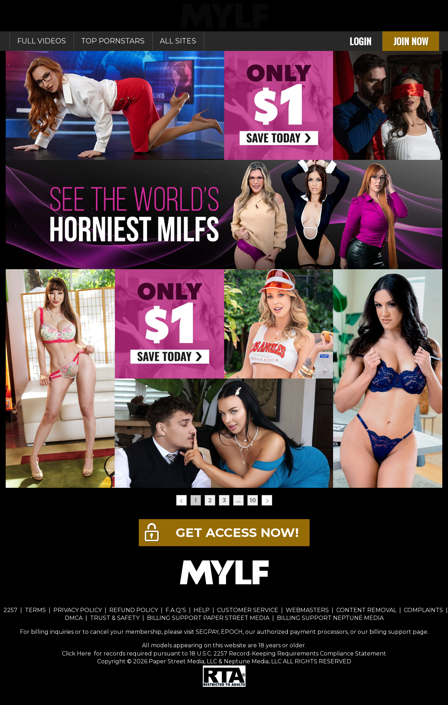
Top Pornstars (112, 41)
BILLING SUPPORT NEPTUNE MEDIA (330, 618)
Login (360, 41)
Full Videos (41, 41)
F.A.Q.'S (176, 610)
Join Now (410, 41)
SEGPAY (207, 631)
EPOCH (232, 631)
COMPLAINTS (423, 610)
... (238, 500)
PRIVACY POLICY (77, 610)
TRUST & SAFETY (115, 618)
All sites (178, 41)
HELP (201, 610)
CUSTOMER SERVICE (248, 610)
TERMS (35, 610)
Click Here (77, 653)
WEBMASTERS (307, 610)
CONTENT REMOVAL (366, 610)
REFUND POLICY (133, 610)
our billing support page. (393, 631)
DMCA (73, 618)
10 (252, 500)
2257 (10, 610)
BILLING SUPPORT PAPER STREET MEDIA (208, 618)
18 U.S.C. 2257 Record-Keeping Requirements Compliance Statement (287, 653)
